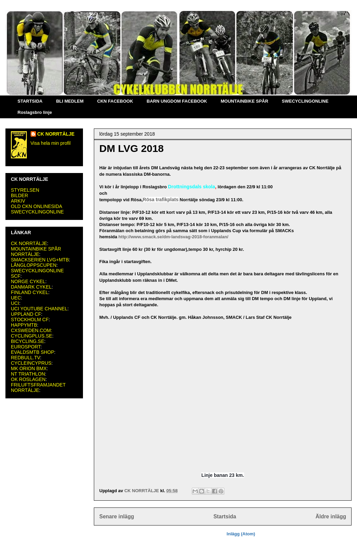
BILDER (19, 195)
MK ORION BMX (29, 368)
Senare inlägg (116, 516)
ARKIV (18, 201)
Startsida (225, 516)
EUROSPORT (25, 346)
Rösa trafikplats (160, 199)
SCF (15, 276)
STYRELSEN (25, 190)
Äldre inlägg (331, 516)
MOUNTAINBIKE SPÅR (244, 101)
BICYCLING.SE (27, 341)
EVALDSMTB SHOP (32, 352)
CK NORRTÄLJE (56, 134)
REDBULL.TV (25, 357)
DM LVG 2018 (131, 148)
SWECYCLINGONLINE (305, 101)
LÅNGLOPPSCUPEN (33, 265)
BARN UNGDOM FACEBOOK (177, 101)
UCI (15, 303)
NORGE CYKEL (28, 281)
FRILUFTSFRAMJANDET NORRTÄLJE (38, 387)
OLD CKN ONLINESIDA (36, 206)
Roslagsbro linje (35, 112)
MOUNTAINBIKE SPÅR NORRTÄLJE (36, 251)
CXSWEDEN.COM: (31, 330)
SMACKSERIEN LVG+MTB (40, 259)
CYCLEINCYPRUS (31, 363)
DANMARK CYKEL (31, 287)
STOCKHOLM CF (30, 319)
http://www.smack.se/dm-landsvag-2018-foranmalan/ (173, 236)
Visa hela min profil (51, 143)
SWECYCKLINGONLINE (37, 211)
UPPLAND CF (26, 314)
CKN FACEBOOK (115, 101)
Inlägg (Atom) (241, 533)
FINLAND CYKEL (29, 292)
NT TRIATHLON (28, 374)
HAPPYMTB (24, 325)
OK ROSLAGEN (28, 379)
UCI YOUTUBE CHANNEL (39, 308)
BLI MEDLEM (70, 101)
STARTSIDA (30, 101)
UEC (16, 297)
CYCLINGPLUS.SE (31, 336)
